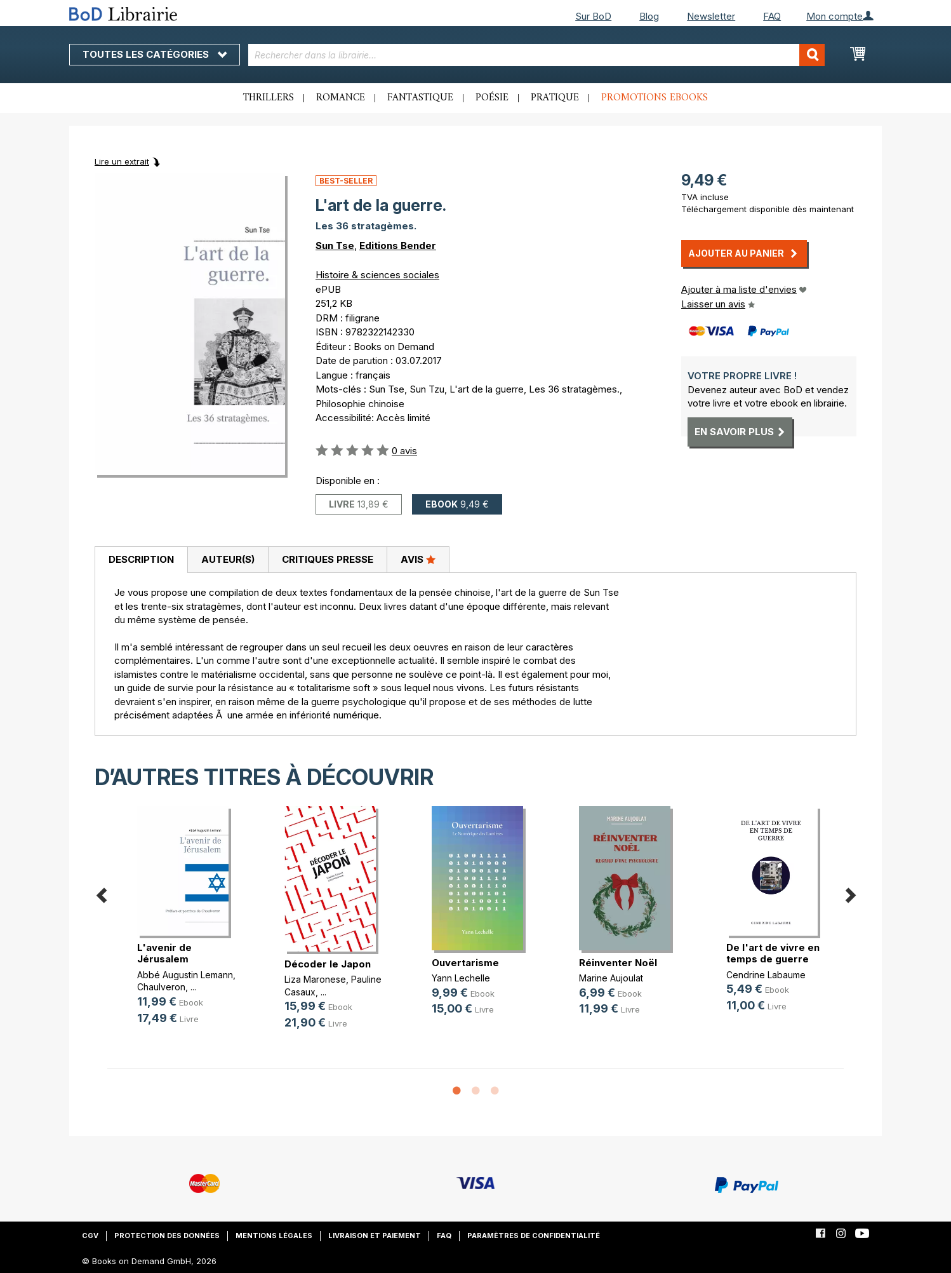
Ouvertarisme (465, 963)
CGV (90, 1235)
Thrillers (268, 98)
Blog (649, 16)
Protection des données (167, 1235)
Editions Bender (397, 245)
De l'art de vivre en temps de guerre (773, 953)
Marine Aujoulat (611, 978)
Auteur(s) (228, 559)
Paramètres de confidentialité (533, 1235)
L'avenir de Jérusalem (164, 953)
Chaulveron (161, 986)
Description (141, 559)
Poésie (492, 98)
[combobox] (536, 55)
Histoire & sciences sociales (377, 275)
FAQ (772, 16)
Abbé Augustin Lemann (185, 974)
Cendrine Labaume (766, 974)
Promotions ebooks (654, 98)
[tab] (141, 560)
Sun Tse (335, 245)
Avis (418, 559)
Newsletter (711, 16)
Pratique (555, 98)
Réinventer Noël (618, 963)
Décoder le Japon (327, 964)
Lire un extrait (122, 161)
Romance (340, 98)
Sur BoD (593, 16)
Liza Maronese (315, 979)
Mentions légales (274, 1235)
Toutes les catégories (155, 54)
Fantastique (420, 98)
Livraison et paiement (374, 1235)
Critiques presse (327, 559)
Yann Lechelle (461, 978)
